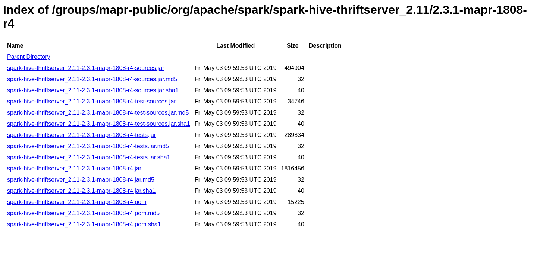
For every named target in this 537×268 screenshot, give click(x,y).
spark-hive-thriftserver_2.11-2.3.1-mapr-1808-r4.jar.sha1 (81, 191)
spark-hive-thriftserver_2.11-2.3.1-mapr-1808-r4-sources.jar (85, 68)
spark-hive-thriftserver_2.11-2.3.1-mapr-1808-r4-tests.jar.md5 (88, 146)
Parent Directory (28, 57)
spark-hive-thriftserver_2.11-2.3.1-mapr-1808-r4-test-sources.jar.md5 (98, 112)
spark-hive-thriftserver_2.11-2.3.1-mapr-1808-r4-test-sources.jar (91, 101)
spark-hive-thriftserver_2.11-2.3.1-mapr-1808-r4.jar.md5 (80, 179)
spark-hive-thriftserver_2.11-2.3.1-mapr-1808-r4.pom (76, 202)
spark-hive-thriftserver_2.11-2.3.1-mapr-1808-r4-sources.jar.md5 (92, 79)
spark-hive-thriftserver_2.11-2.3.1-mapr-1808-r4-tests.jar (81, 135)
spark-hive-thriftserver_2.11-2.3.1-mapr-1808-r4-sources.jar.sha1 (93, 90)
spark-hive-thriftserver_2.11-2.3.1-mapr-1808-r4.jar (74, 168)
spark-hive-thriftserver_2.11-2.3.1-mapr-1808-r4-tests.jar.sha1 (88, 157)
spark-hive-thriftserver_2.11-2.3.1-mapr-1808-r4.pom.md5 (83, 213)
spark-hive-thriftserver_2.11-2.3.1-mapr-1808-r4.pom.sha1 (84, 224)
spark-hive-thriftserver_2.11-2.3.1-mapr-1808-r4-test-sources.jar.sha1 (98, 124)
